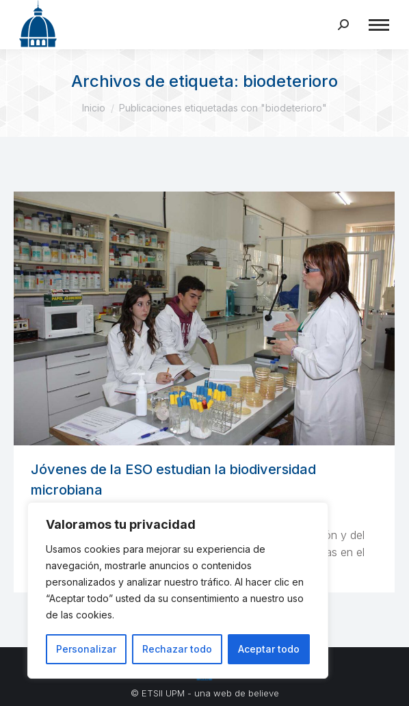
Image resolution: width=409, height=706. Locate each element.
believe (263, 693)
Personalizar (86, 649)
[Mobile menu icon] (378, 25)
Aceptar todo (269, 649)
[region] (177, 590)
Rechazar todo (177, 649)
